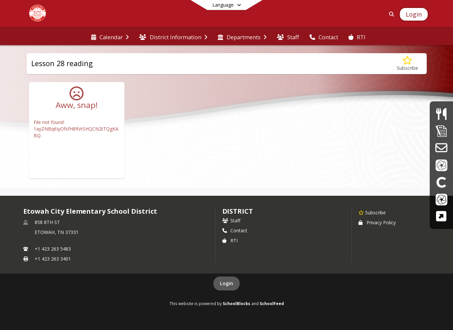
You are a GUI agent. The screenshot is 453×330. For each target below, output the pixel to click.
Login (226, 283)
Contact (234, 230)
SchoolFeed (272, 303)
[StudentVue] (441, 199)
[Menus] (441, 114)
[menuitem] (110, 36)
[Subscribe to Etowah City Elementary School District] (372, 212)
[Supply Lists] (441, 131)
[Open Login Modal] (414, 14)
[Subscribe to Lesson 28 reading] (407, 64)
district (237, 211)
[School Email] (441, 148)
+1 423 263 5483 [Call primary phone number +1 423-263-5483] (53, 249)
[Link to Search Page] (390, 14)
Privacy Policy (377, 222)
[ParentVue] (441, 165)
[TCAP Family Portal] (441, 216)
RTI (230, 240)
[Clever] (441, 182)
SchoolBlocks (236, 303)
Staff (231, 220)
